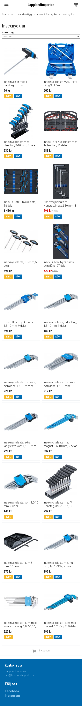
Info (8, 96)
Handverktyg (25, 14)
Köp (17, 96)
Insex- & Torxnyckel (47, 14)
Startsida (7, 14)
